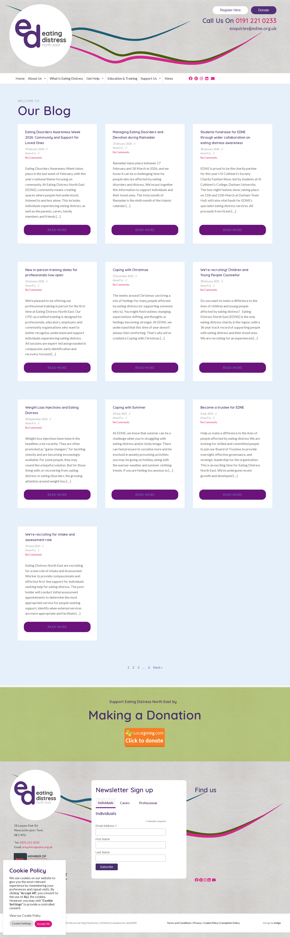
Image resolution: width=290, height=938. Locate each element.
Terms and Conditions (179, 928)
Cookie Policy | (211, 928)
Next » (158, 667)
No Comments (33, 157)
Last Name (103, 852)
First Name (103, 839)
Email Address (106, 826)
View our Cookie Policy (25, 915)
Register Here (230, 10)
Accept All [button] (43, 923)
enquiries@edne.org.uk (253, 28)
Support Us (151, 78)
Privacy (197, 928)
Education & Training (122, 78)
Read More (57, 230)
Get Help (95, 78)
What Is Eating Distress (66, 78)
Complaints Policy (230, 928)
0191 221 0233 (256, 20)
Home (20, 78)
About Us (37, 78)
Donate (263, 10)
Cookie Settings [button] (21, 923)
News (169, 78)
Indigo (277, 928)
